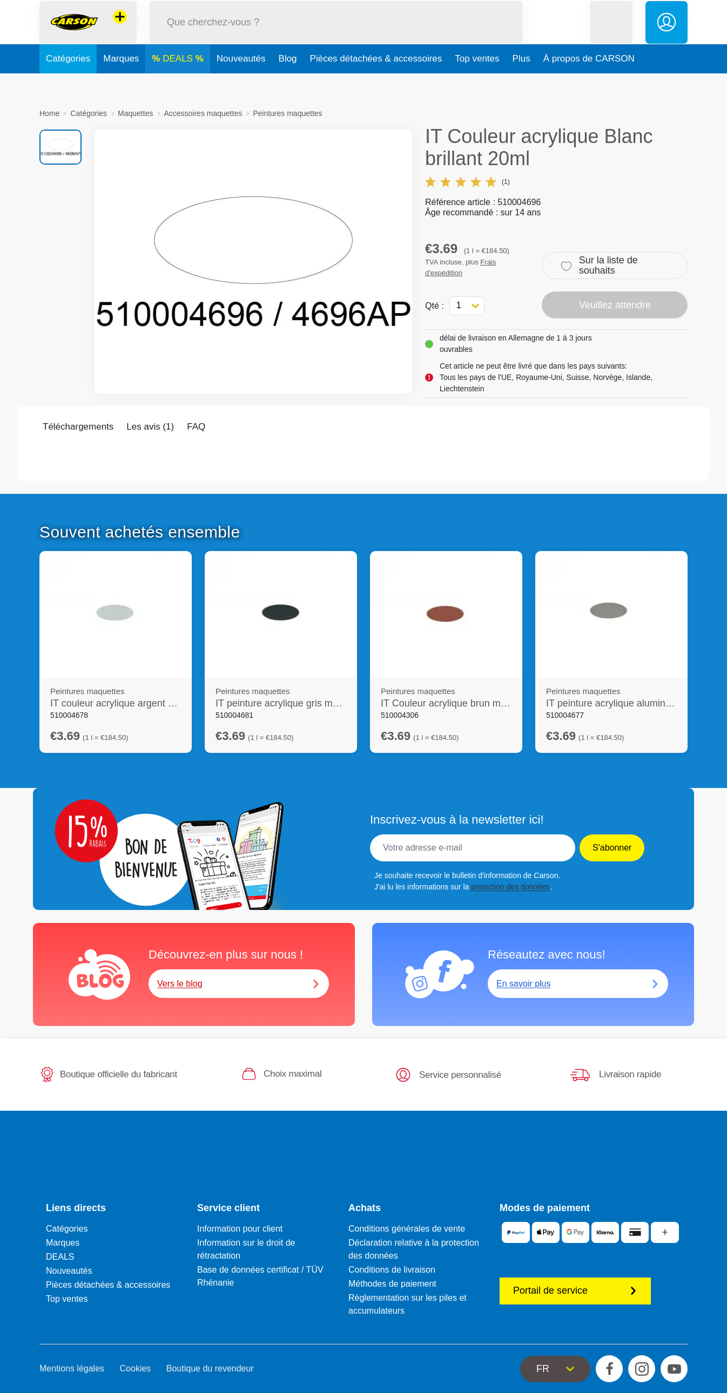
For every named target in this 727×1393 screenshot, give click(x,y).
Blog (288, 83)
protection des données (510, 886)
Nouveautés (241, 83)
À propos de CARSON (589, 83)
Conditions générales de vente (406, 1228)
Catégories (68, 83)
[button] (611, 34)
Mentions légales (71, 1368)
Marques (121, 83)
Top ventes (477, 83)
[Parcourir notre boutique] (336, 34)
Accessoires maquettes (203, 113)
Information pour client (239, 1228)
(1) (467, 181)
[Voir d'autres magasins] (120, 29)
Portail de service (575, 1290)
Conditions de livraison (391, 1269)
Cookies (135, 1368)
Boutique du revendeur (210, 1368)
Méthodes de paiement (392, 1283)
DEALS (179, 83)
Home (49, 113)
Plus (521, 83)
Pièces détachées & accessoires (376, 83)
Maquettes (135, 113)
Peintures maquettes (287, 113)
